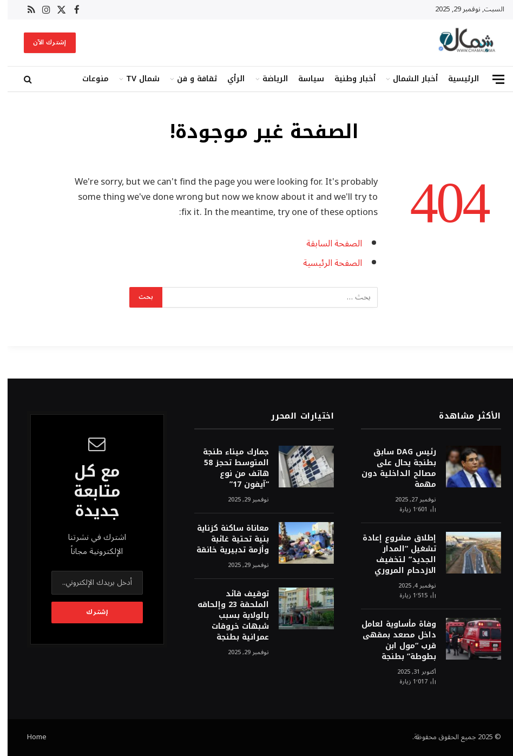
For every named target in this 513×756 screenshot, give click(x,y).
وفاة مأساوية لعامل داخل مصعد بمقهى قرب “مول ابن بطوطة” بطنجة (391, 640)
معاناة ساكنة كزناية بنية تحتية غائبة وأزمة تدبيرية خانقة (225, 539)
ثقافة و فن (189, 78)
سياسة (304, 78)
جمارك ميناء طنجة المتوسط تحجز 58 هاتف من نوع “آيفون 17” (228, 468)
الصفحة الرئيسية (324, 262)
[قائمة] (491, 79)
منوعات (88, 78)
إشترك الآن (42, 42)
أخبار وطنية (347, 78)
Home (29, 737)
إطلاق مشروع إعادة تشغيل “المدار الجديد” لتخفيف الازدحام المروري (392, 554)
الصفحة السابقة (326, 243)
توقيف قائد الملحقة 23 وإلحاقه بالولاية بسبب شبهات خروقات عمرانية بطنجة (225, 616)
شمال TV (135, 78)
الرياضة (267, 78)
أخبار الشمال (407, 78)
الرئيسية (455, 78)
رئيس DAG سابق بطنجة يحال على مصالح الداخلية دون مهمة (391, 468)
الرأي (228, 78)
